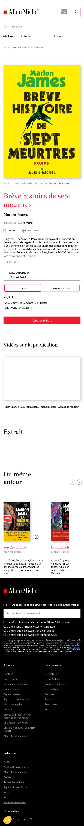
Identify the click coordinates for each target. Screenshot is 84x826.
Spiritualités (51, 682)
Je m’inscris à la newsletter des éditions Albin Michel (38, 615)
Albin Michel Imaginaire (16, 729)
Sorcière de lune (15, 547)
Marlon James (16, 214)
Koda (6, 755)
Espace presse (12, 687)
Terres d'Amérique (59, 183)
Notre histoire (11, 672)
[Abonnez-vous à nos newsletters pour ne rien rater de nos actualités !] (63, 11)
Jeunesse (50, 692)
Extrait (9, 230)
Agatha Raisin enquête (16, 760)
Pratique (49, 687)
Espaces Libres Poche (16, 780)
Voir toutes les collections (15, 796)
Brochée (23, 288)
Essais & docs (52, 672)
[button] (7, 820)
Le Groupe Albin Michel (16, 716)
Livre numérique (61, 288)
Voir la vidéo (30, 231)
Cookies (8, 703)
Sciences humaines (55, 677)
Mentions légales (13, 697)
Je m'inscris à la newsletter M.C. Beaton (31, 620)
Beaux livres (51, 697)
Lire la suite (14, 261)
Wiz (6, 790)
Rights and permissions (16, 692)
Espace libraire (11, 682)
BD (46, 703)
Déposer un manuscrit (16, 677)
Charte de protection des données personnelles (18, 710)
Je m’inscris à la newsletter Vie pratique (30, 624)
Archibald (9, 770)
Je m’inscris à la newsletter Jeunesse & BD (32, 628)
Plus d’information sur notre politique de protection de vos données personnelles (43, 645)
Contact (8, 667)
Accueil (7, 47)
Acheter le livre (42, 320)
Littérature (51, 667)
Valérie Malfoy (25, 222)
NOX (6, 786)
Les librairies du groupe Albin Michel (19, 723)
